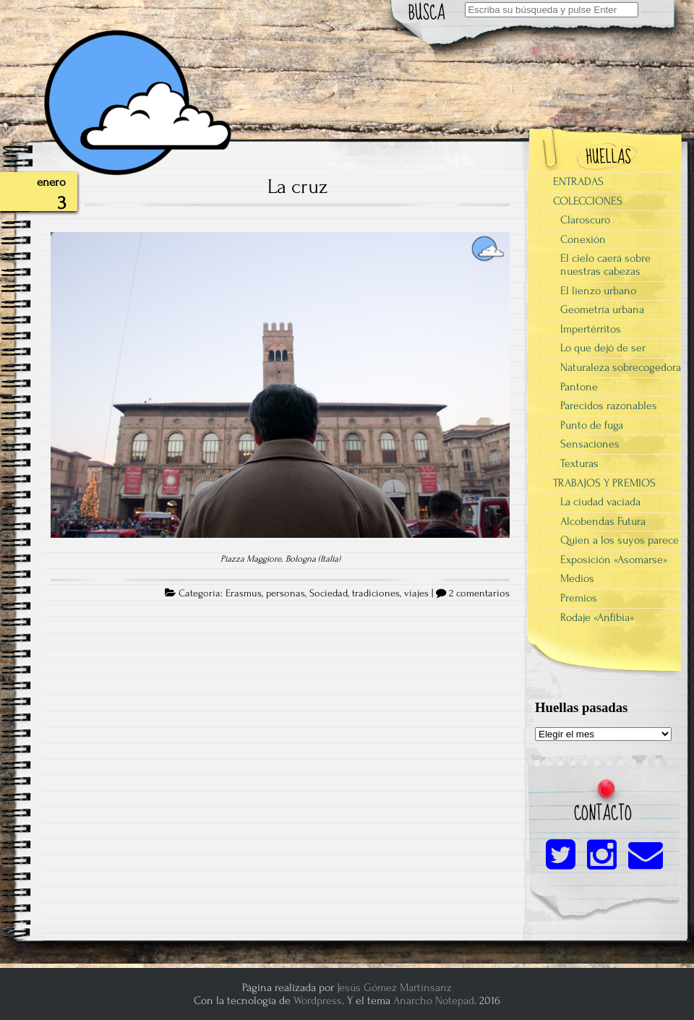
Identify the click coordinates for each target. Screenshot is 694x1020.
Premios (578, 597)
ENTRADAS (578, 181)
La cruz (297, 186)
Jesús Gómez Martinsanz (394, 987)
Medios (577, 578)
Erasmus (244, 593)
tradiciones (376, 593)
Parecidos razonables (608, 405)
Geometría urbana (602, 309)
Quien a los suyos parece (619, 540)
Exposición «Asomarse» (613, 559)
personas (285, 593)
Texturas (579, 463)
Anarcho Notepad (433, 1000)
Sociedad (328, 593)
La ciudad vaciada (600, 501)
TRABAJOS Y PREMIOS (604, 482)
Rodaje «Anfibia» (597, 617)
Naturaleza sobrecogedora (620, 367)
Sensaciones (590, 443)
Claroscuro (585, 219)
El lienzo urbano (598, 290)
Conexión (583, 239)
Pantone (579, 386)
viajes (416, 593)
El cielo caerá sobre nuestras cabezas (605, 265)
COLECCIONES (587, 200)
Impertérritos (590, 328)
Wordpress (318, 1000)
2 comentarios (479, 593)
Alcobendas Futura (603, 521)
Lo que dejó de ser (603, 347)
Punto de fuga (591, 425)
